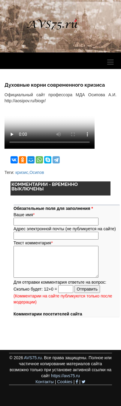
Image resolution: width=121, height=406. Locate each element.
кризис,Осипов (29, 172)
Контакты (44, 381)
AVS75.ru (33, 357)
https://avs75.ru (65, 375)
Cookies (64, 381)
